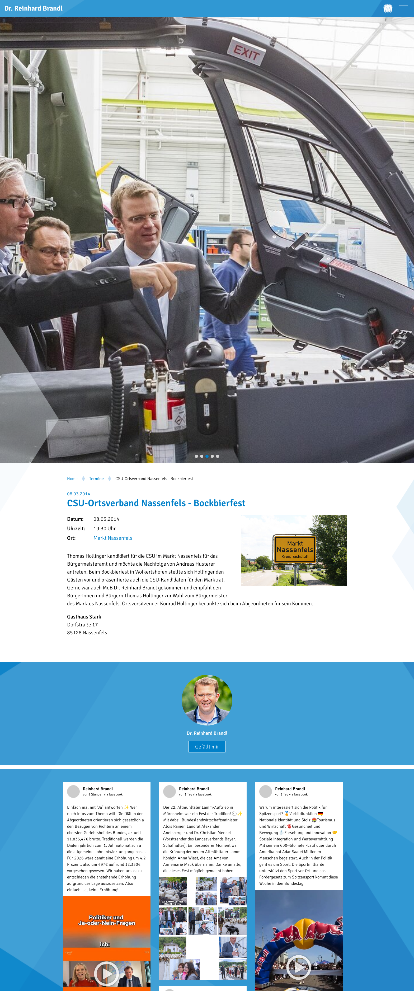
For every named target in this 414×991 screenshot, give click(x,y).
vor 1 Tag (186, 794)
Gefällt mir (207, 746)
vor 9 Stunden (93, 794)
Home (72, 478)
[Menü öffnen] (403, 8)
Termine (96, 478)
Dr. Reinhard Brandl (207, 733)
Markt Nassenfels (112, 538)
